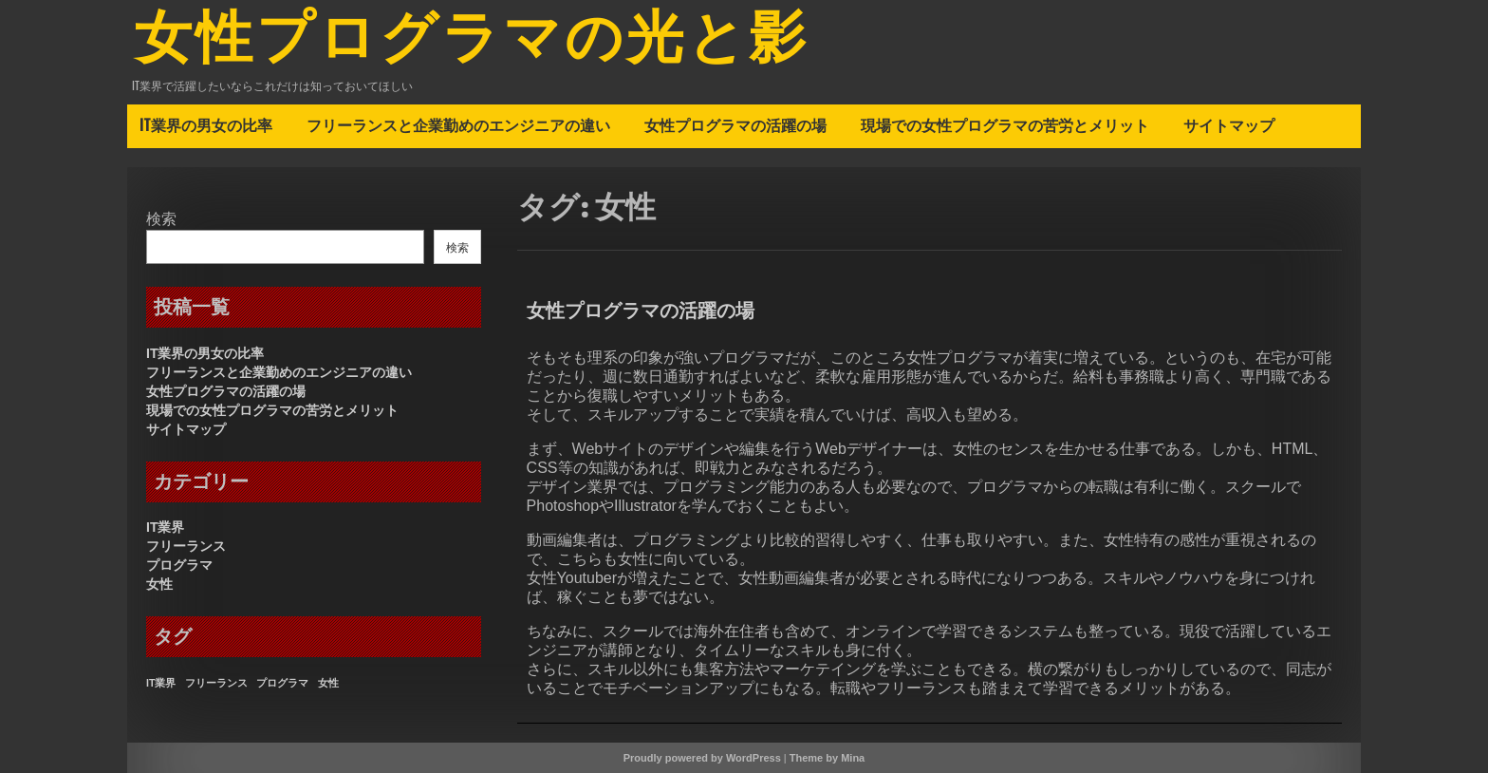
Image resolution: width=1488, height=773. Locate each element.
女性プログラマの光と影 (472, 40)
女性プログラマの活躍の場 (735, 125)
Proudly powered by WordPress (702, 758)
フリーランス (186, 546)
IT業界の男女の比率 (206, 125)
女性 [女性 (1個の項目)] (328, 682)
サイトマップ (1228, 125)
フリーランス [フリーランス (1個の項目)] (216, 682)
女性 (159, 584)
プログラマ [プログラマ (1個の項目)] (282, 682)
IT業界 (165, 527)
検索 (161, 219)
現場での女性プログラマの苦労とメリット (1005, 125)
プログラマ (179, 565)
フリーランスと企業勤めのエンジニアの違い (458, 125)
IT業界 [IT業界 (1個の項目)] (161, 682)
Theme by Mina (827, 758)
